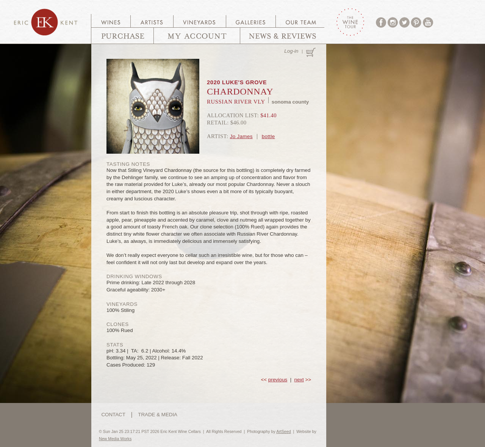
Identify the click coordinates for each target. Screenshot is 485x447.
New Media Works (115, 438)
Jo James (241, 136)
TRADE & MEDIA (157, 414)
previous (277, 379)
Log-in (291, 51)
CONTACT (113, 414)
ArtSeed (283, 431)
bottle (268, 136)
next (299, 379)
